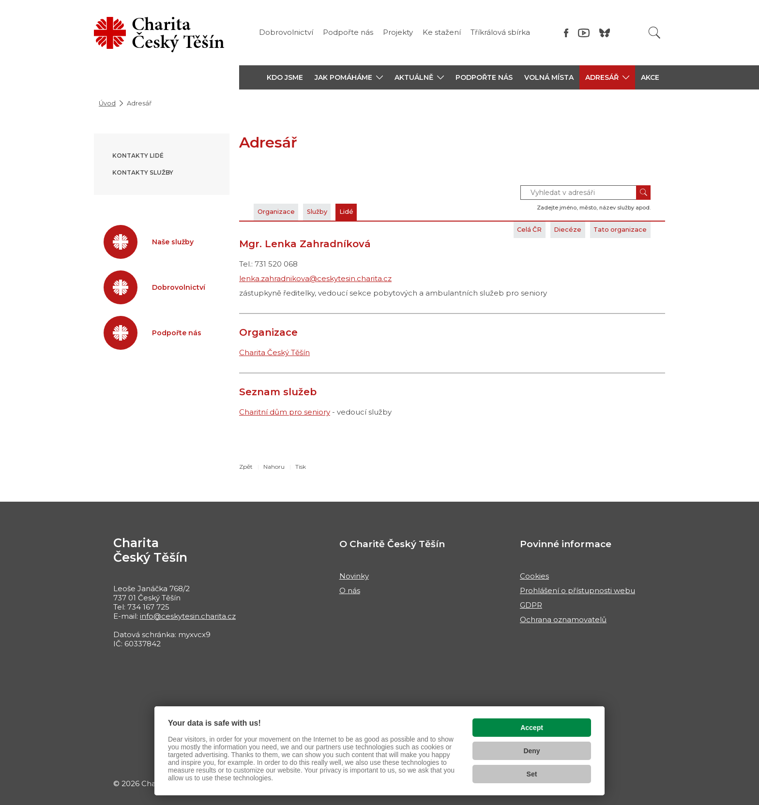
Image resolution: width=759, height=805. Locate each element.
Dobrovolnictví (286, 32)
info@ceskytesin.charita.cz (188, 616)
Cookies (534, 576)
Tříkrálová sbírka (500, 32)
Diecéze (551, 229)
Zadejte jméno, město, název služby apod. (594, 207)
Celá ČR (504, 229)
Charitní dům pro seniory (284, 412)
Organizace (281, 211)
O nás (349, 590)
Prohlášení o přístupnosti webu (577, 590)
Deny (531, 751)
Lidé (369, 211)
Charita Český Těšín (274, 352)
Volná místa (549, 77)
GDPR (531, 605)
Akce (650, 77)
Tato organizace (614, 229)
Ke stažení (442, 32)
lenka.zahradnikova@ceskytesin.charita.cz (315, 278)
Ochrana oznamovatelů (563, 619)
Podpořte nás (348, 32)
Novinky (354, 576)
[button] (349, 77)
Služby (332, 211)
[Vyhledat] (654, 33)
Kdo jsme (285, 77)
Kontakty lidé (138, 155)
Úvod (107, 103)
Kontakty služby (142, 172)
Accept (531, 727)
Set (532, 774)
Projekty (398, 32)
